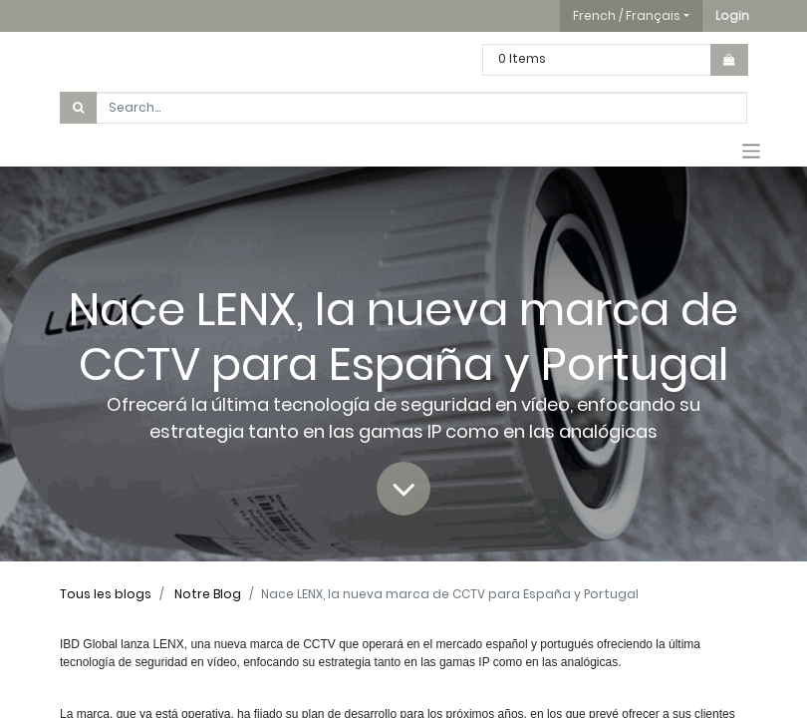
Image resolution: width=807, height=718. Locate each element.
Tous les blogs (105, 593)
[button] (732, 16)
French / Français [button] (626, 15)
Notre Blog (207, 593)
